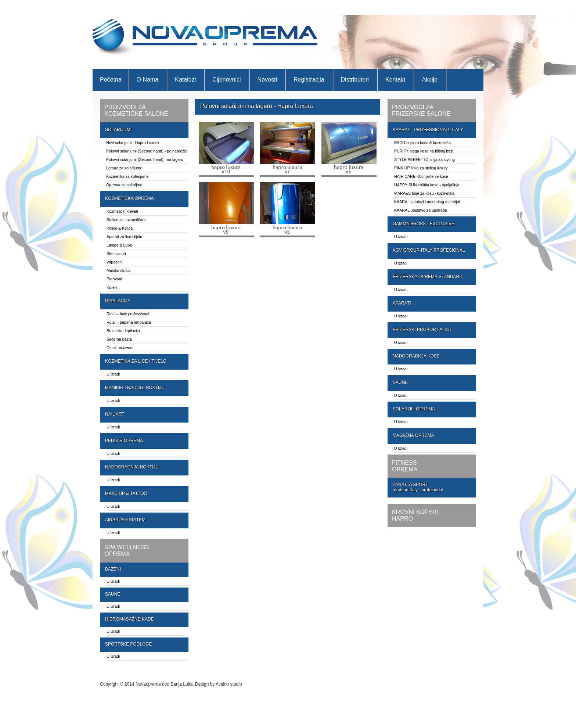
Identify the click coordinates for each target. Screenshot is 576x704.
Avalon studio (229, 684)
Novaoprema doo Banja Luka (164, 684)
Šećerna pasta (119, 339)
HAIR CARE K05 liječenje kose (421, 176)
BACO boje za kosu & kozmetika (422, 142)
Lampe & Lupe (119, 245)
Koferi (112, 287)
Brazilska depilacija (123, 330)
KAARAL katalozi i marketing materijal (427, 202)
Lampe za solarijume (124, 168)
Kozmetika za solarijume (127, 176)
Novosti (267, 79)
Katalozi (185, 79)
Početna (111, 79)
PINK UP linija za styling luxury (421, 168)
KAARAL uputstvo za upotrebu (420, 210)
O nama (148, 79)
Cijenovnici (226, 79)
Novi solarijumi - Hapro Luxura (132, 142)
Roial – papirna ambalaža (129, 322)
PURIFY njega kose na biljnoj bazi (423, 151)
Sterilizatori (116, 253)
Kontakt (395, 79)
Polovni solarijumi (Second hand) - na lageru (144, 159)
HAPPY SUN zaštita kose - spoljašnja (426, 185)
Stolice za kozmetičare (126, 220)
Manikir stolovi (119, 270)
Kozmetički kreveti (122, 211)
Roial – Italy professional (128, 314)
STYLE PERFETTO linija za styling (424, 159)
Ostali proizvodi (120, 347)
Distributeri (355, 79)
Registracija (309, 79)
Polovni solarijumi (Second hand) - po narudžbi (146, 151)
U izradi (113, 374)
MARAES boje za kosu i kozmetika (424, 193)
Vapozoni (115, 262)
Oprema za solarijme (124, 185)
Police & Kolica (120, 228)
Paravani (114, 279)
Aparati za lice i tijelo (124, 236)
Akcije (430, 79)
